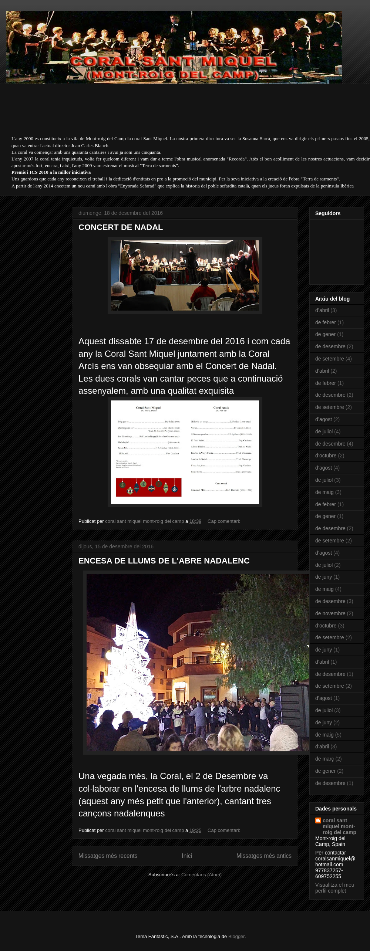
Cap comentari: (225, 521)
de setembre (329, 359)
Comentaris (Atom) (201, 874)
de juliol (324, 431)
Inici (187, 856)
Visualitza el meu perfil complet (334, 888)
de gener (325, 334)
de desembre (330, 346)
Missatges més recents (107, 856)
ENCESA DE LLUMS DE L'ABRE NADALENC (164, 560)
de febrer (325, 322)
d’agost (323, 419)
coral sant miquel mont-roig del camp (339, 826)
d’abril (322, 310)
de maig (324, 492)
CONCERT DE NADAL (120, 227)
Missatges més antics (264, 856)
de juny (323, 577)
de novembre (330, 613)
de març (324, 759)
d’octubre (326, 455)
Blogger (236, 936)
